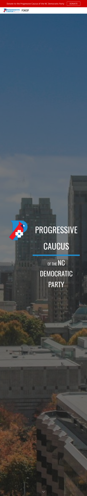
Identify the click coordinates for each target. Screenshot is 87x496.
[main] (56, 255)
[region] (43, 3)
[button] (43, 492)
